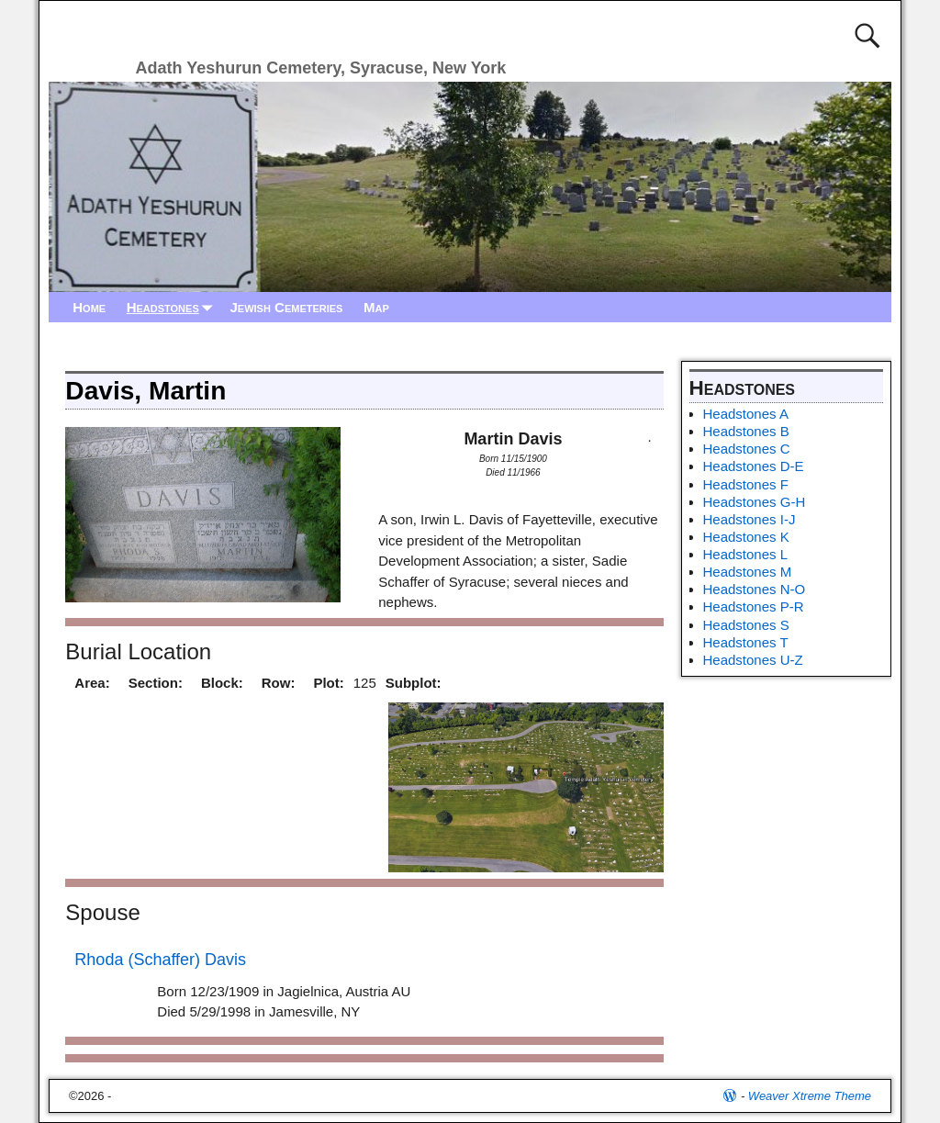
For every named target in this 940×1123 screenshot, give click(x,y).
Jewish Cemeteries (285, 307)
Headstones (173, 307)
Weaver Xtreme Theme (809, 1096)
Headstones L (746, 554)
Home (89, 307)
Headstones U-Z (753, 660)
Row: (279, 683)
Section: (156, 683)
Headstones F (746, 484)
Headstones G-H (754, 502)
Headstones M (747, 571)
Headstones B (746, 431)
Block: (222, 683)
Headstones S (746, 625)
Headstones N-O (754, 589)
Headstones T (746, 642)
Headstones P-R (753, 606)
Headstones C (746, 448)
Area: (91, 683)
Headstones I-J (749, 519)
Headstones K (746, 537)
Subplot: (414, 683)
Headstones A (746, 413)
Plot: (328, 683)
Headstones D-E (753, 466)
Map (376, 307)
